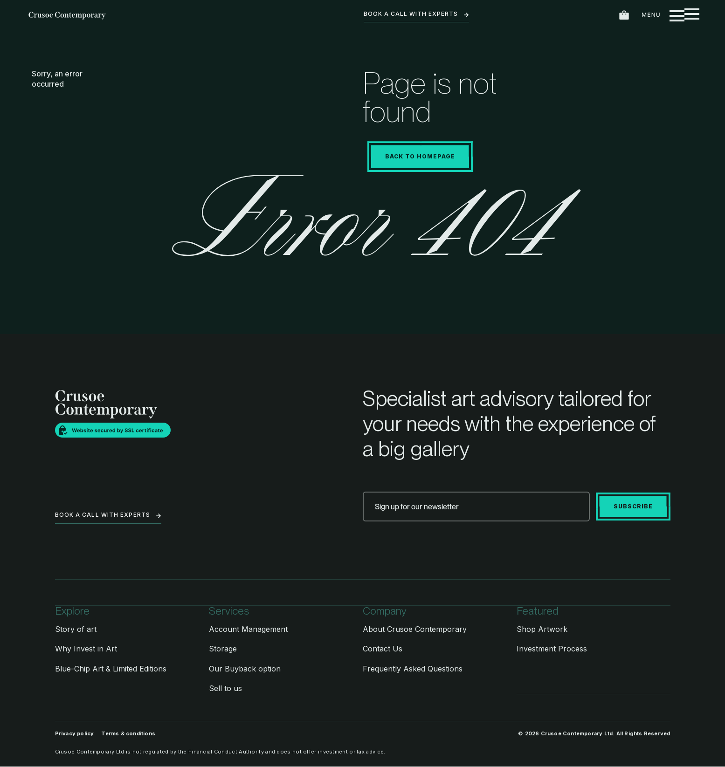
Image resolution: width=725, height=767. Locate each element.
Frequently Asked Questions (413, 668)
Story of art (76, 629)
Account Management (248, 629)
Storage (223, 648)
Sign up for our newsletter (417, 506)
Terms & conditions (128, 734)
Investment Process (552, 648)
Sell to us (225, 688)
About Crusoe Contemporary (415, 629)
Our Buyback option (245, 668)
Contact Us (382, 648)
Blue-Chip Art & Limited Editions (110, 668)
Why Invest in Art (86, 648)
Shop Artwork (542, 629)
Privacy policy (74, 734)
